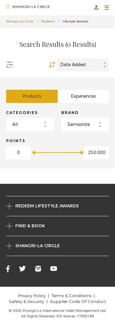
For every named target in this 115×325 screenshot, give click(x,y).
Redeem (48, 21)
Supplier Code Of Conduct (78, 301)
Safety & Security (26, 301)
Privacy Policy (32, 295)
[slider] (34, 152)
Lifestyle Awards (76, 21)
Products (31, 96)
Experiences (83, 96)
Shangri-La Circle (19, 21)
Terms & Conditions (71, 295)
